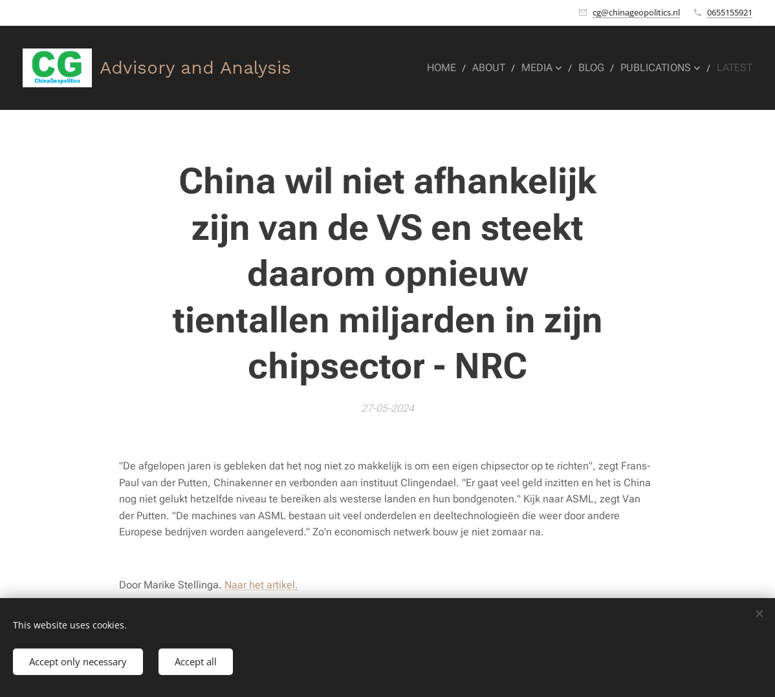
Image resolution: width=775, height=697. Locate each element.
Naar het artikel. (261, 585)
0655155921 (729, 12)
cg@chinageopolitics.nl (636, 12)
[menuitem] (455, 68)
